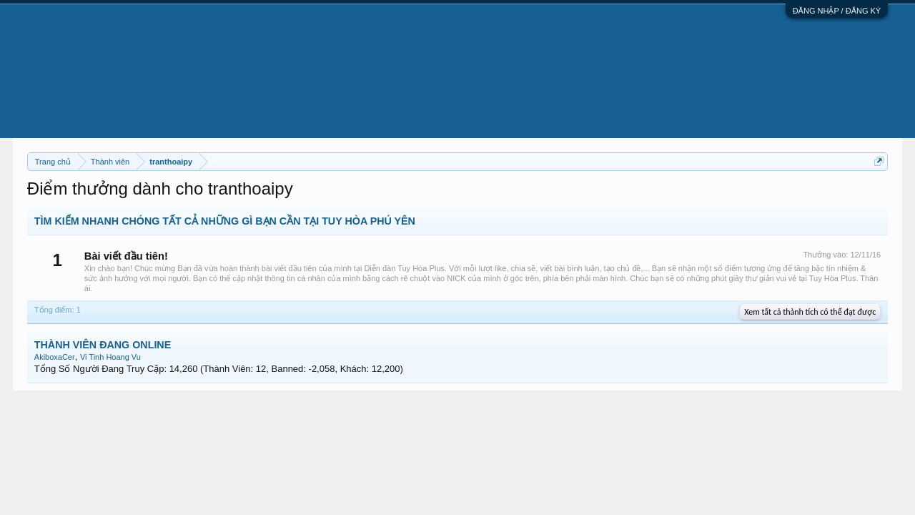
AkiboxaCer (54, 357)
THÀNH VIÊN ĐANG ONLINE (102, 344)
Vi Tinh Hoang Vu (110, 357)
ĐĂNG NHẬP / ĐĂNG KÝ (837, 10)
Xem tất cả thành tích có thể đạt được (810, 312)
